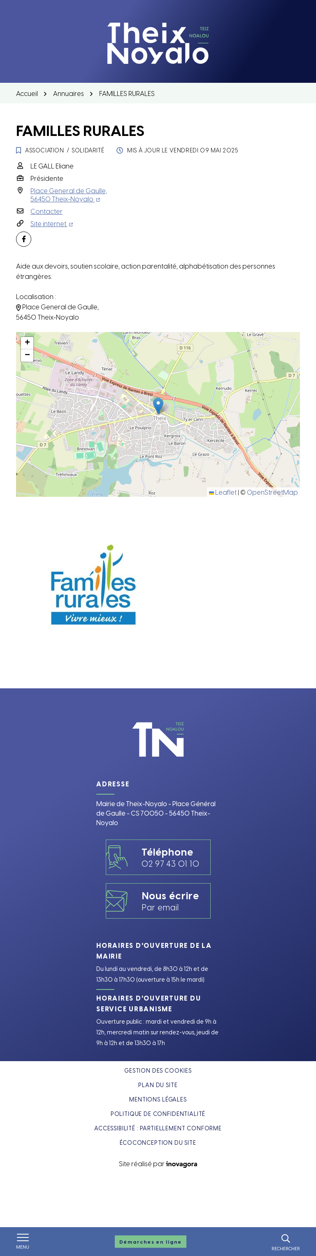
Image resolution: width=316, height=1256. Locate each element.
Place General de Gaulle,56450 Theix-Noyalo (68, 194)
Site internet (51, 223)
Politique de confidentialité (158, 1114)
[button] (158, 406)
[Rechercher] (286, 1241)
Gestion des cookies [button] (158, 1070)
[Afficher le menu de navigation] (22, 1241)
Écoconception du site (158, 1142)
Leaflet (223, 491)
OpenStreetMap (272, 491)
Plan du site (157, 1085)
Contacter (46, 210)
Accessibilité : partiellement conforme (158, 1128)
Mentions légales (157, 1099)
